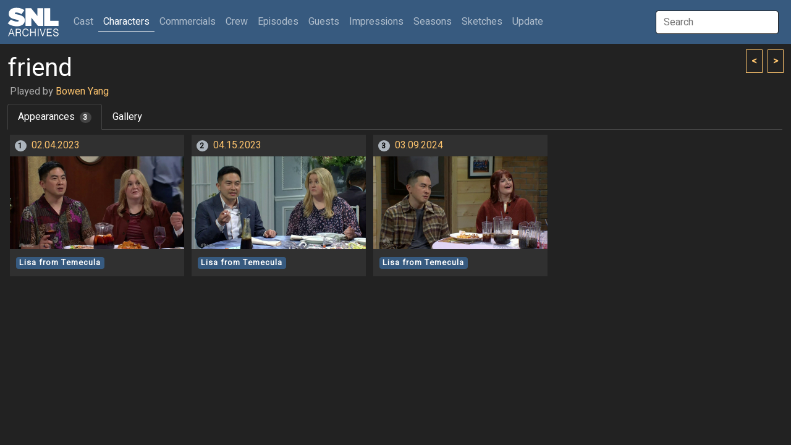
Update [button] (527, 21)
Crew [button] (237, 21)
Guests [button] (323, 21)
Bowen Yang (82, 91)
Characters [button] (126, 21)
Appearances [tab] (54, 116)
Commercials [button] (187, 21)
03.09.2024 (419, 145)
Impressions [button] (376, 21)
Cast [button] (86, 21)
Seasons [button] (432, 21)
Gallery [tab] (127, 116)
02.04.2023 (56, 145)
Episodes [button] (278, 21)
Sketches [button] (482, 21)
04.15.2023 (237, 145)
